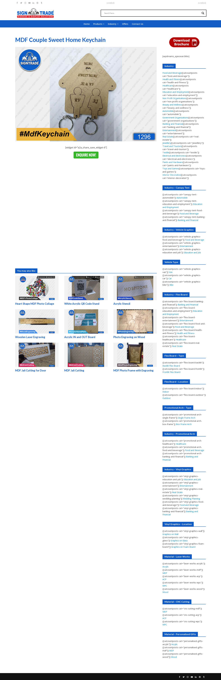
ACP (164, 578)
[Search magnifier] (203, 13)
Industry (112, 24)
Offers (125, 24)
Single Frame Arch (187, 417)
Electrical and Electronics (174, 155)
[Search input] (152, 13)
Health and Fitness (171, 79)
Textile (165, 152)
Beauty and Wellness (172, 104)
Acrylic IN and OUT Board (80, 337)
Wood (165, 591)
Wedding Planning (191, 498)
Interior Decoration (172, 174)
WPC (164, 585)
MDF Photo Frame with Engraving (133, 370)
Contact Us (137, 24)
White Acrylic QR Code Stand (82, 303)
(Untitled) (202, 3)
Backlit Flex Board (171, 365)
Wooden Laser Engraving (30, 337)
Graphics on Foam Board (183, 546)
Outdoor (166, 397)
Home (87, 24)
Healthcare (167, 85)
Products (97, 24)
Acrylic (165, 566)
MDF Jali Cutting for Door (31, 370)
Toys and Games (170, 168)
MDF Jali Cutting (74, 370)
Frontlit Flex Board (171, 371)
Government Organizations (176, 117)
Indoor (165, 391)
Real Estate (168, 136)
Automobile (168, 111)
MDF (164, 572)
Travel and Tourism (172, 146)
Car (170, 278)
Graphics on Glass (179, 540)
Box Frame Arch (184, 423)
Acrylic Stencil (122, 303)
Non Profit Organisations (174, 98)
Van (170, 271)
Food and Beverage (172, 72)
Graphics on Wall (170, 533)
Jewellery (167, 142)
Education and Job (192, 252)
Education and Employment (176, 91)
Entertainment (169, 130)
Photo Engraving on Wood (129, 337)
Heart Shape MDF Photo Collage (35, 303)
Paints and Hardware (173, 162)
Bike (171, 284)
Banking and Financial (172, 123)
